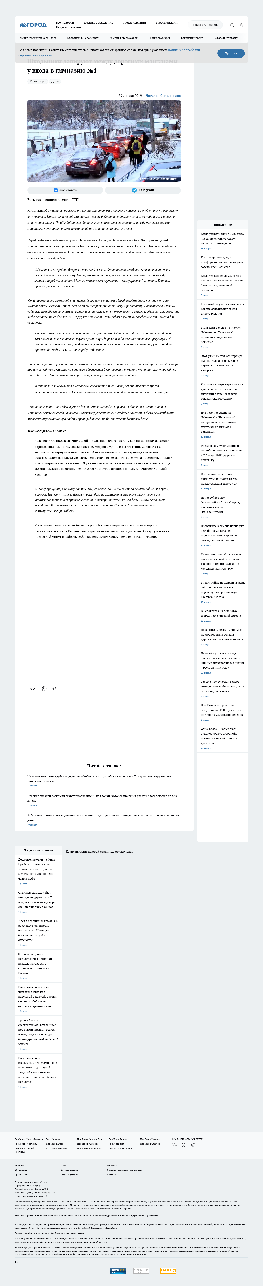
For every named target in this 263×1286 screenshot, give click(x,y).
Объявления (21, 1169)
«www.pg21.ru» (39, 1182)
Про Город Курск (54, 1143)
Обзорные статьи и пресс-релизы (124, 1169)
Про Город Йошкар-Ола (89, 1139)
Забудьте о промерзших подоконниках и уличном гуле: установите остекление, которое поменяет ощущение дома (104, 820)
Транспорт (38, 81)
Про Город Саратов (150, 1143)
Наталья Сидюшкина (163, 95)
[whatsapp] (44, 688)
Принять (231, 53)
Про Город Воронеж (119, 1139)
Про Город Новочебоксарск (29, 1139)
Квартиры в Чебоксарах (83, 38)
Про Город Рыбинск (87, 1143)
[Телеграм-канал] (143, 190)
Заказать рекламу (226, 38)
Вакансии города (192, 38)
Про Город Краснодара (120, 1148)
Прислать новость (205, 25)
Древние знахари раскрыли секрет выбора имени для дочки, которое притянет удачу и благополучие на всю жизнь (104, 801)
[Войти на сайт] (241, 25)
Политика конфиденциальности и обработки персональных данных (49, 1233)
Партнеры (112, 1174)
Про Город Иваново (150, 1139)
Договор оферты (69, 1169)
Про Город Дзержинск (57, 1148)
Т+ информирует (159, 38)
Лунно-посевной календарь (38, 38)
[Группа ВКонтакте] (65, 190)
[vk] (33, 688)
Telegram (19, 1165)
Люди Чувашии (134, 22)
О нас (63, 1165)
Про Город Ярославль (26, 1143)
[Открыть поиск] (232, 25)
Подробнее (111, 1227)
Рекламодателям (68, 27)
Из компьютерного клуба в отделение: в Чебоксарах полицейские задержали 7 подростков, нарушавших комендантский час (104, 781)
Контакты (112, 1165)
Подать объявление (98, 22)
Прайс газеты (21, 1174)
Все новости (65, 22)
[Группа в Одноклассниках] (183, 1144)
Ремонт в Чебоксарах (123, 38)
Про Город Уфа (116, 1143)
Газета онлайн (167, 22)
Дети (55, 81)
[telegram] (55, 688)
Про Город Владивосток (89, 1148)
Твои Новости (53, 1139)
